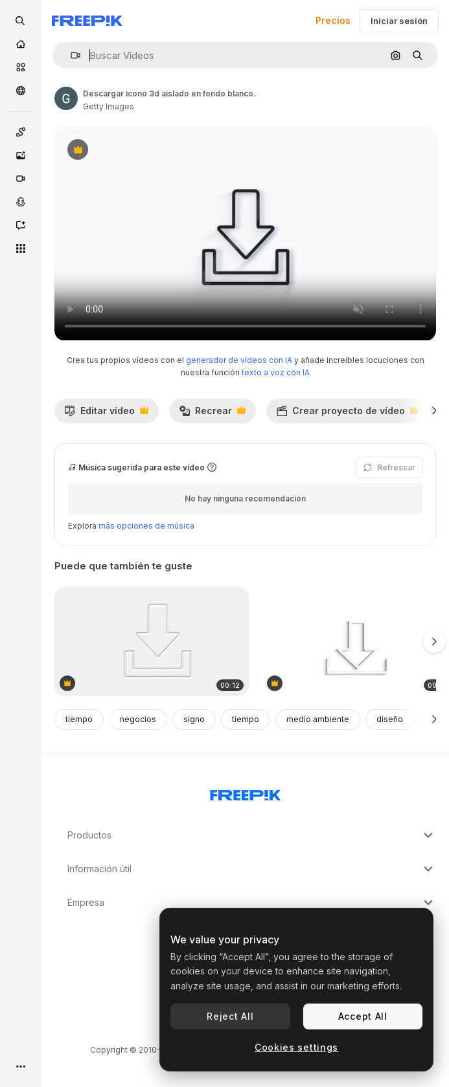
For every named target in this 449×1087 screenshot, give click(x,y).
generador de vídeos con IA (239, 360)
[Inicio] (20, 44)
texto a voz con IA (276, 372)
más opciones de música (146, 526)
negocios (138, 719)
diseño (389, 719)
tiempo (79, 719)
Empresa (251, 902)
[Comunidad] (20, 90)
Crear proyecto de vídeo (347, 414)
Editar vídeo (106, 414)
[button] (70, 55)
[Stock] (20, 67)
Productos (251, 835)
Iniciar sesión (399, 21)
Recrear (212, 414)
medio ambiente (317, 719)
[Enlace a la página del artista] (66, 98)
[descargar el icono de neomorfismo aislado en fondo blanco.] (151, 641)
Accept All (362, 1016)
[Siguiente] (434, 411)
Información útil (251, 869)
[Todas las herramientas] (20, 248)
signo (194, 719)
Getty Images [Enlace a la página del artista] (108, 106)
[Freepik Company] (245, 792)
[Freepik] (87, 21)
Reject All (230, 1016)
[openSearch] (20, 20)
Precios (333, 20)
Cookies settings (296, 1047)
